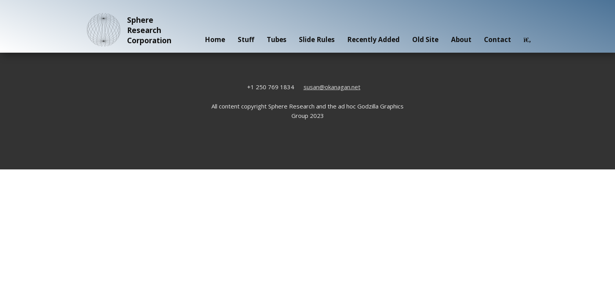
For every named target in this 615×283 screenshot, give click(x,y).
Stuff (246, 39)
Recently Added (373, 39)
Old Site (425, 39)
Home (215, 39)
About (461, 39)
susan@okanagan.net (332, 87)
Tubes (276, 39)
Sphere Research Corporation (127, 30)
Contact (497, 39)
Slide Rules (317, 39)
